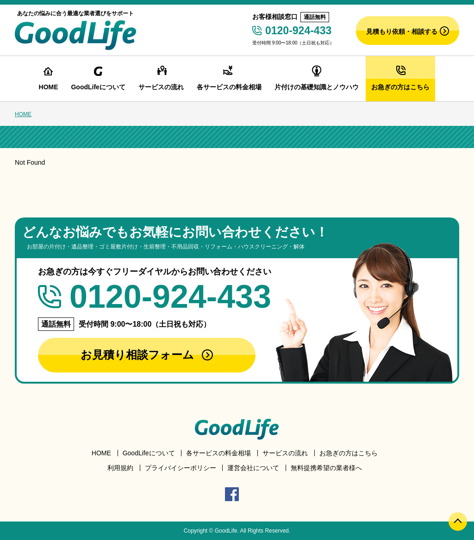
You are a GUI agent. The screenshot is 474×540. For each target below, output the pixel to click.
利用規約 (120, 468)
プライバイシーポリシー (180, 468)
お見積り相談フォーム (147, 354)
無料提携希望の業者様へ (326, 468)
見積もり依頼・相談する (407, 31)
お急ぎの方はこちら (348, 453)
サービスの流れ (285, 453)
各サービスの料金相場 (218, 453)
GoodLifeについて (149, 453)
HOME (23, 114)
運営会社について (253, 468)
